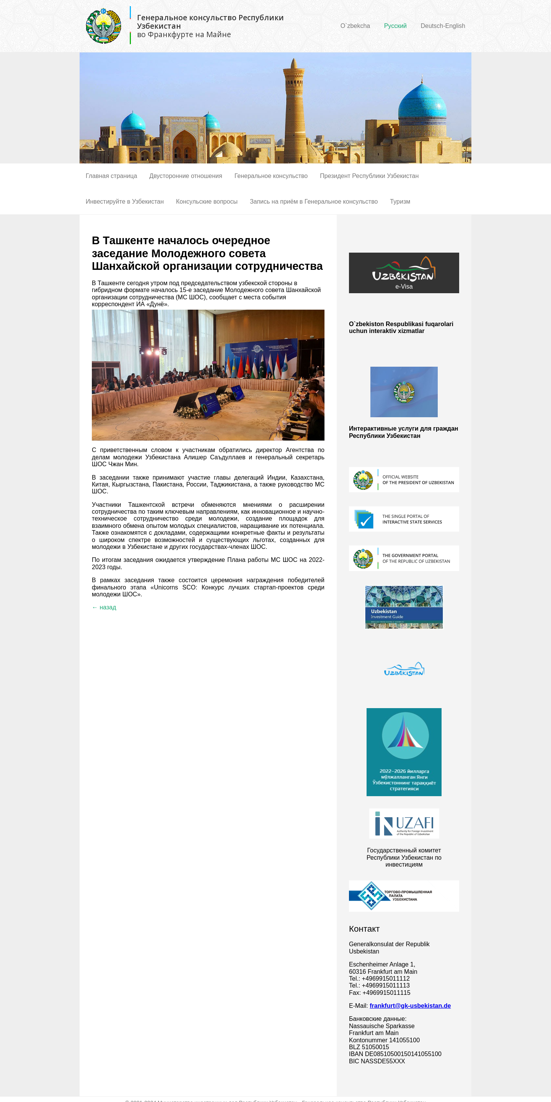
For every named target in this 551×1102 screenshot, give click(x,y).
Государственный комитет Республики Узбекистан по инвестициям (404, 857)
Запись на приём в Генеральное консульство (314, 201)
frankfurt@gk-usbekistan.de (410, 1005)
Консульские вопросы (207, 201)
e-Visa (404, 273)
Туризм (400, 201)
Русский (395, 26)
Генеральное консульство (271, 176)
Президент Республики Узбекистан (369, 176)
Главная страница (111, 176)
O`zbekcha (355, 26)
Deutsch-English (443, 26)
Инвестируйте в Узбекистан (125, 201)
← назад (104, 607)
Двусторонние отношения (185, 176)
